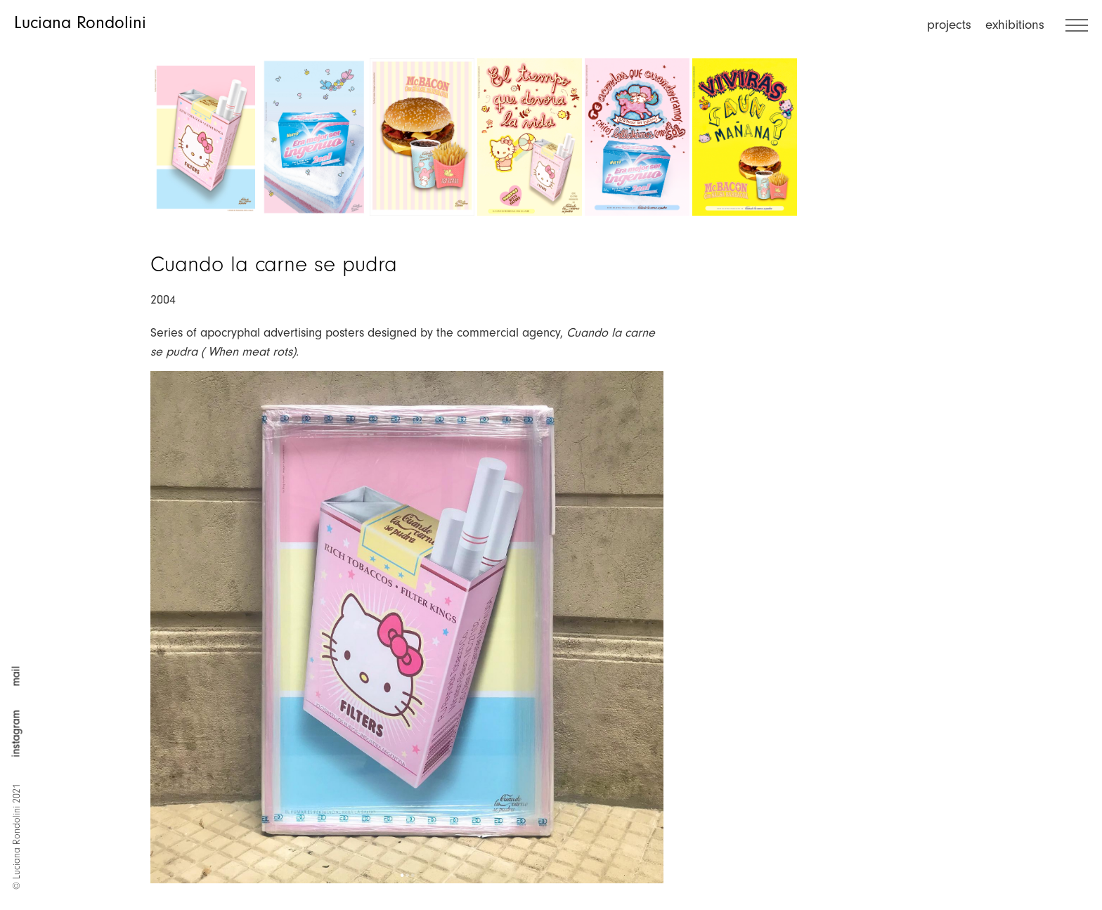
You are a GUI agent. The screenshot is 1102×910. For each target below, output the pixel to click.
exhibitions (1014, 25)
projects (949, 25)
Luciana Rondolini (80, 22)
